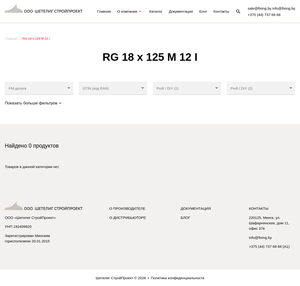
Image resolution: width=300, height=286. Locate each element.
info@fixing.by (260, 238)
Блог (203, 11)
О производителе (127, 208)
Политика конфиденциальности (177, 278)
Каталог (155, 11)
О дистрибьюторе (127, 218)
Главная (104, 11)
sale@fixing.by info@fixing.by (271, 8)
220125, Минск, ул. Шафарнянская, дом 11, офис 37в (269, 223)
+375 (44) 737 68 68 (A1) (269, 246)
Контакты (221, 11)
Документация (181, 11)
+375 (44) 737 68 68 (264, 15)
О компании (130, 11)
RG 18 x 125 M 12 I (36, 38)
